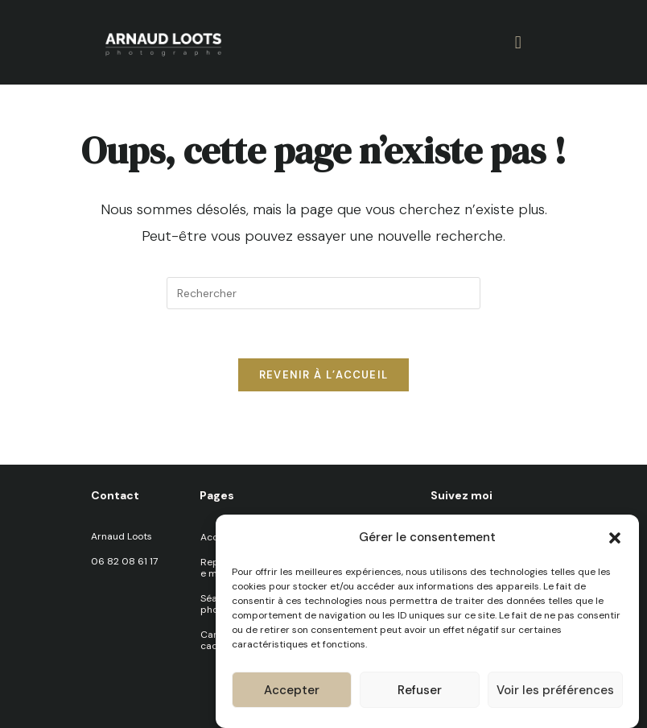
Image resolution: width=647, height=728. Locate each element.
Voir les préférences (555, 692)
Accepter (291, 692)
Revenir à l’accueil (324, 375)
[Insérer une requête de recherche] (323, 293)
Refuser (420, 692)
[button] (615, 540)
